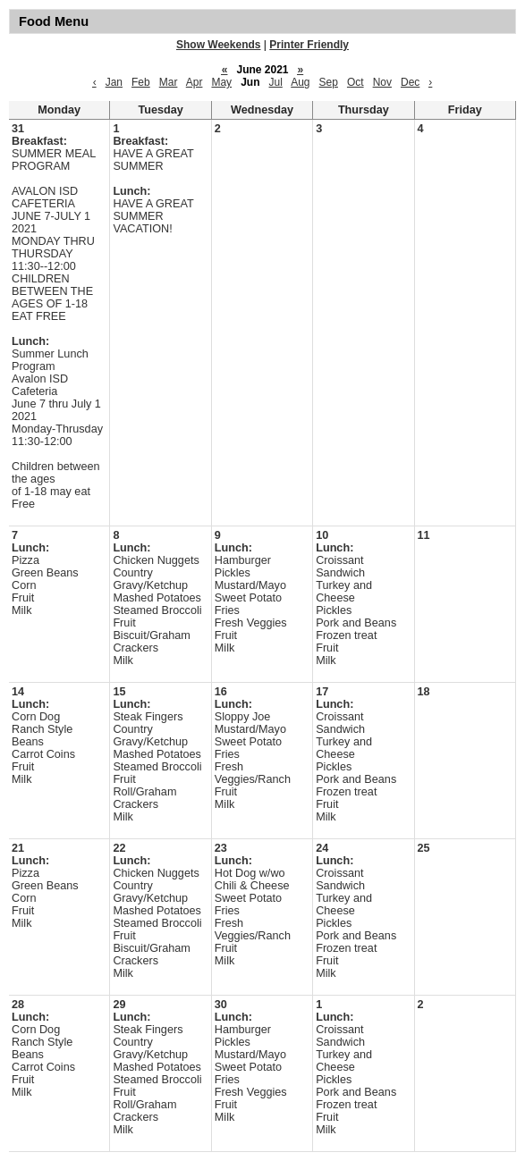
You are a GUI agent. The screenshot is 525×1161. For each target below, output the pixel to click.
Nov (382, 82)
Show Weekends (218, 44)
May (221, 82)
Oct (355, 82)
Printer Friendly (309, 44)
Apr (194, 82)
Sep (328, 82)
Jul (276, 82)
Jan (114, 82)
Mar (168, 82)
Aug (300, 82)
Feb (140, 82)
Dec (410, 82)
